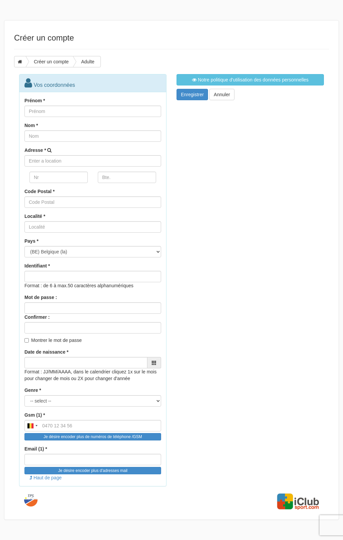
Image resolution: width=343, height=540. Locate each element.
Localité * (34, 216)
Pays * (31, 241)
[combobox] (32, 425)
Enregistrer (192, 94)
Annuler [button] (222, 94)
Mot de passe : (40, 297)
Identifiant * (37, 265)
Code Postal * (39, 191)
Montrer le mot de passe (56, 340)
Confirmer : (37, 317)
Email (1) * (35, 449)
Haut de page (45, 477)
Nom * (31, 125)
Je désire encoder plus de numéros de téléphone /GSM (93, 436)
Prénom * (34, 100)
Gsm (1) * (34, 415)
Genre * (32, 390)
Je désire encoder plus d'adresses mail (92, 470)
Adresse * (35, 150)
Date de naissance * (46, 352)
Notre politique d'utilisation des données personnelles (250, 79)
